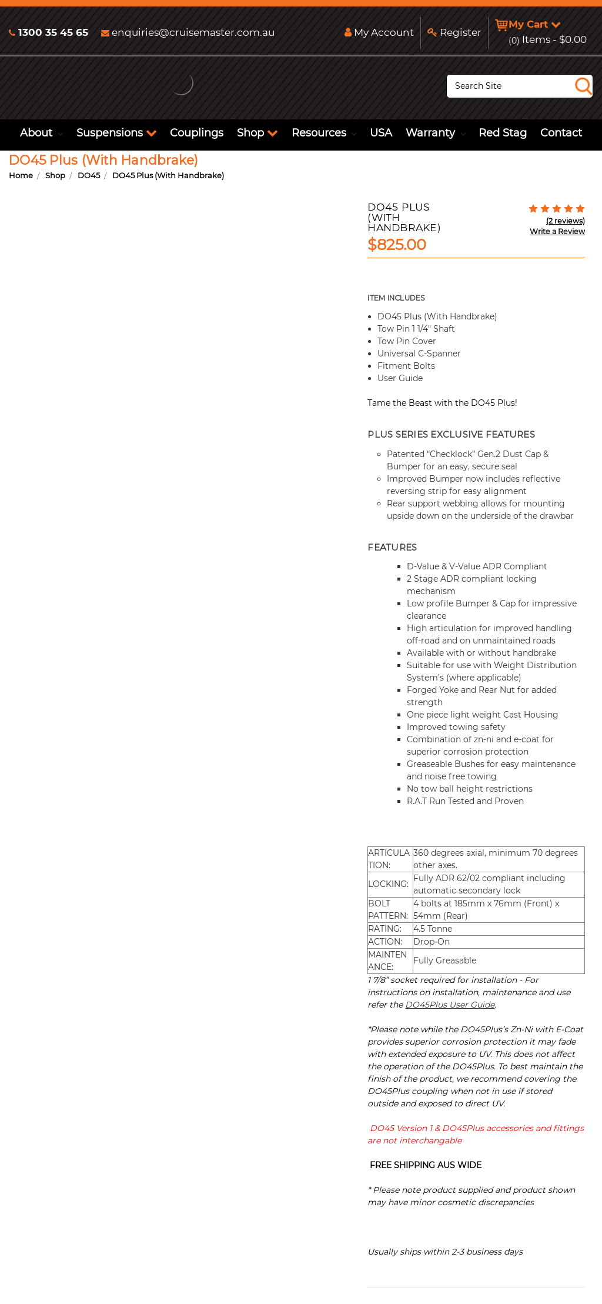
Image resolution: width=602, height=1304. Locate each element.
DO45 (89, 175)
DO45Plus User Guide (449, 1004)
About (41, 132)
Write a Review (557, 231)
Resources (324, 132)
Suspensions (116, 132)
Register (451, 32)
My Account (376, 32)
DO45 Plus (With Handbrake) (168, 175)
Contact (561, 132)
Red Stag (503, 132)
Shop (257, 132)
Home (21, 175)
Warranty (436, 132)
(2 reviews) (565, 220)
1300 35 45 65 (48, 32)
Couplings (196, 132)
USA (381, 132)
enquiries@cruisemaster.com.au (188, 32)
